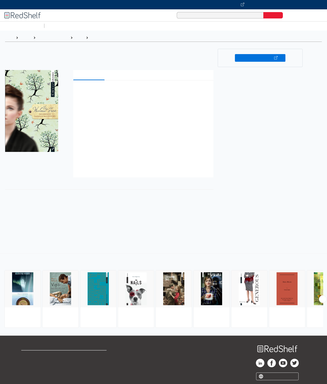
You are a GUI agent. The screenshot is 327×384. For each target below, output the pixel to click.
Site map (28, 376)
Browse (25, 38)
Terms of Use (89, 355)
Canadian (97, 38)
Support (27, 362)
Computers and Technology (121, 26)
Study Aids (57, 26)
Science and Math (83, 26)
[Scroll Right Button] (323, 299)
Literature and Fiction (53, 38)
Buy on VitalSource (260, 58)
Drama (79, 38)
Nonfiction (257, 26)
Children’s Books (281, 26)
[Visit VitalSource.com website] (163, 4)
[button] (144, 90)
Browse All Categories (22, 26)
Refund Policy (89, 362)
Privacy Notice (33, 369)
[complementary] (163, 291)
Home (9, 38)
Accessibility (88, 369)
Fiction (240, 26)
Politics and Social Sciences (209, 26)
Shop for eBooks (34, 355)
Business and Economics (164, 26)
